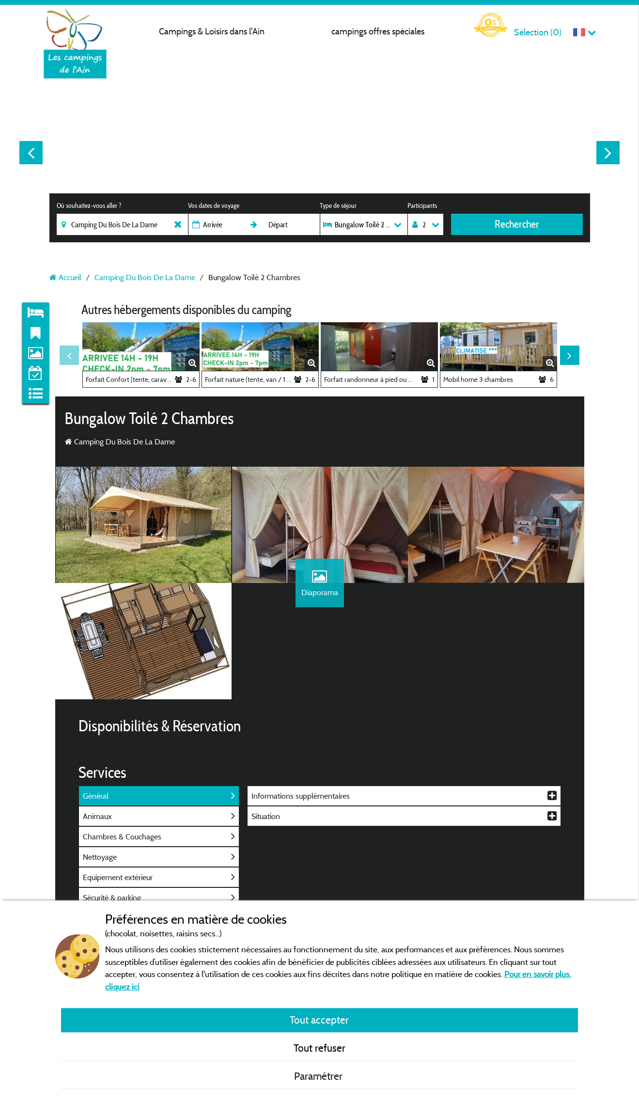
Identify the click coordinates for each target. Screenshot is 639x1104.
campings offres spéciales (377, 31)
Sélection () (537, 32)
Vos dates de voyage (213, 205)
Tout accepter (319, 1019)
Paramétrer (319, 1076)
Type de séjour (338, 205)
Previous (31, 152)
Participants (422, 205)
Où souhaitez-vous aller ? (89, 205)
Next (608, 152)
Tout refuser (319, 1047)
